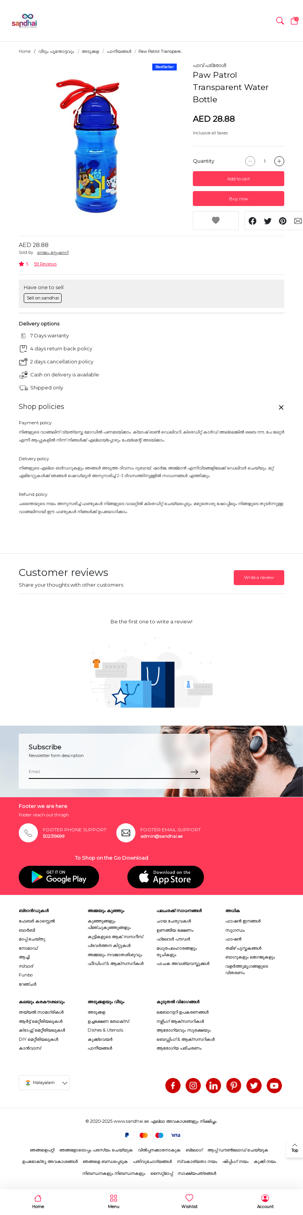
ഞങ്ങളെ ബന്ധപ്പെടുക (105, 1161)
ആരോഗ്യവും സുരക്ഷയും (183, 1030)
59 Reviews (45, 264)
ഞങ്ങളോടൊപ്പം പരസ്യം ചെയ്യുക (96, 1150)
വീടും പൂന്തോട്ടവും (56, 51)
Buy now (238, 198)
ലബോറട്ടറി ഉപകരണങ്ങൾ (182, 1012)
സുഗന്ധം (235, 930)
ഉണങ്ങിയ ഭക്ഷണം (175, 930)
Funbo (26, 975)
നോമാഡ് (28, 948)
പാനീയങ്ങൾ (119, 51)
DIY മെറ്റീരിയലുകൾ (38, 1039)
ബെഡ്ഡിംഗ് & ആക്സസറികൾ (185, 1039)
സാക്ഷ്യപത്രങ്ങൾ (197, 1173)
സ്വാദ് (26, 966)
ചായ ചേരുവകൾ (173, 921)
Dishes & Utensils (105, 1030)
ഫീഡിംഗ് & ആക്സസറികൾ (115, 963)
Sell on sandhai (43, 298)
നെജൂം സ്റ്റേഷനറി (52, 252)
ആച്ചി (24, 957)
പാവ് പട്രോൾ (209, 65)
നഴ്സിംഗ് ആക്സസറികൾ (180, 1021)
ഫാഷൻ (233, 939)
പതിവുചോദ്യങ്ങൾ (152, 1161)
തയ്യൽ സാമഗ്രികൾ (41, 1012)
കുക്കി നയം (265, 1161)
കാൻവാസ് (30, 1048)
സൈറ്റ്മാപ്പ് (161, 1173)
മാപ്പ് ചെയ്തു (32, 939)
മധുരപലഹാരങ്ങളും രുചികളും (176, 951)
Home (25, 51)
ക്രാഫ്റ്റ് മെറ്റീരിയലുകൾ (42, 1030)
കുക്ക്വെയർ (100, 1039)
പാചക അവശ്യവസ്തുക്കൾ (182, 963)
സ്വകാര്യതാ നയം (197, 1161)
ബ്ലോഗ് (194, 1150)
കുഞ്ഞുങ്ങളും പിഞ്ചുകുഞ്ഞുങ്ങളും (109, 924)
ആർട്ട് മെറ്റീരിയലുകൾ (40, 1021)
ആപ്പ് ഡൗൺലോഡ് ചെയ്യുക (237, 1150)
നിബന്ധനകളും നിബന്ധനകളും (113, 1173)
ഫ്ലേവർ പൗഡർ (173, 939)
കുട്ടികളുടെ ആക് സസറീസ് (115, 936)
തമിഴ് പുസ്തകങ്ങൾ (243, 948)
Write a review (259, 577)
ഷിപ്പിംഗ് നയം (235, 1161)
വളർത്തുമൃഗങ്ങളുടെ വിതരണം (246, 969)
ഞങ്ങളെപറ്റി (42, 1150)
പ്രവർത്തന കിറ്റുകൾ (109, 945)
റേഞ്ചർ (27, 984)
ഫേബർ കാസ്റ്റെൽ (37, 921)
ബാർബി (27, 930)
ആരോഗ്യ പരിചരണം (179, 1048)
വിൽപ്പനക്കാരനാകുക (159, 1150)
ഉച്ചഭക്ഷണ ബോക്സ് (108, 1021)
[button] (280, 20)
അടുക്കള (90, 51)
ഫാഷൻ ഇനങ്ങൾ (243, 921)
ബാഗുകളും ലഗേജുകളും (250, 957)
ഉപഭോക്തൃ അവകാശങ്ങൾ (50, 1161)
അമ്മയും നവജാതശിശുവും (115, 954)
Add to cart (238, 179)
